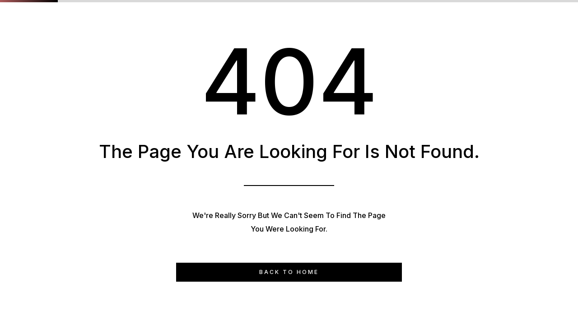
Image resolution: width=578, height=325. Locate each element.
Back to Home (289, 272)
